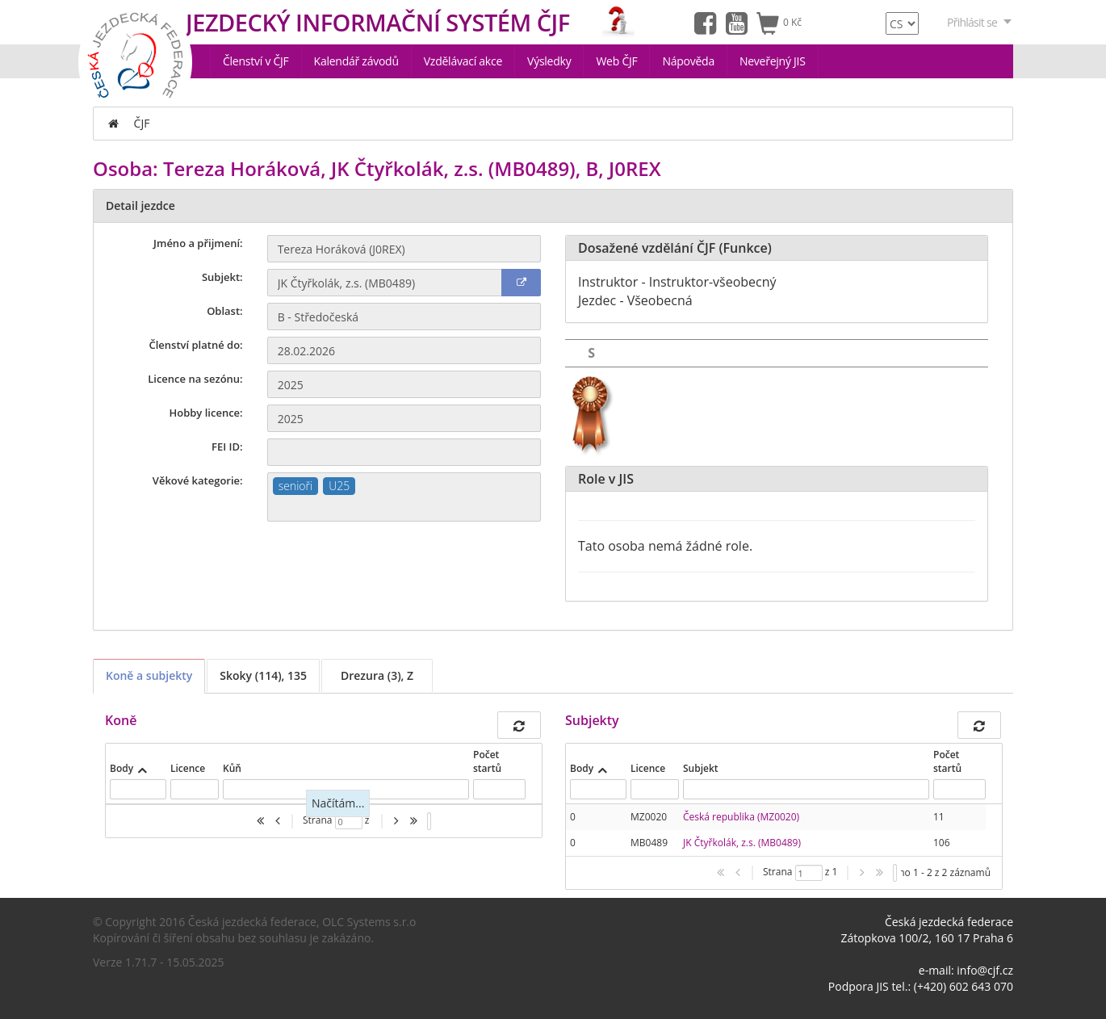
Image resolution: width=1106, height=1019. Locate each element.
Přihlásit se (980, 22)
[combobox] (404, 497)
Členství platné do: (196, 345)
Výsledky (549, 61)
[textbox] (404, 508)
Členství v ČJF (256, 61)
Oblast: (225, 311)
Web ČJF (616, 61)
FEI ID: (227, 446)
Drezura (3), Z (377, 675)
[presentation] (776, 830)
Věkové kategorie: (198, 480)
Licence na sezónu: (195, 378)
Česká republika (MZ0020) (741, 817)
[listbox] (429, 821)
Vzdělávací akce (463, 61)
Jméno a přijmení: (198, 243)
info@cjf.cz (985, 970)
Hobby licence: (205, 412)
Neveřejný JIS (772, 61)
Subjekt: (222, 277)
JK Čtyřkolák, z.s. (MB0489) (742, 842)
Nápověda (688, 61)
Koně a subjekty (149, 675)
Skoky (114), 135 (263, 675)
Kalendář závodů (356, 61)
